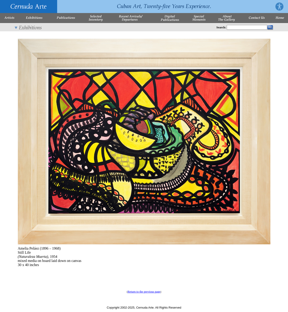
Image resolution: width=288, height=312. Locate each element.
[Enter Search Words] (247, 27)
